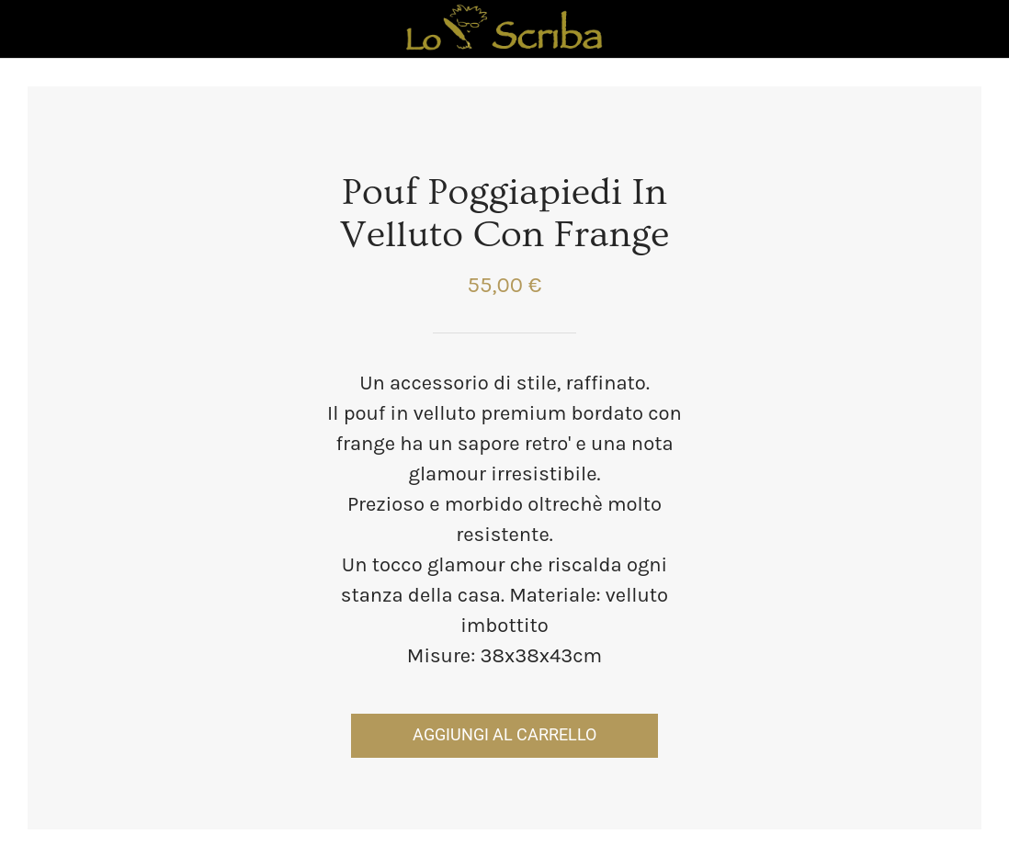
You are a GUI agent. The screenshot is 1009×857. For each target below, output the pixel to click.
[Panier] (980, 29)
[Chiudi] (29, 29)
